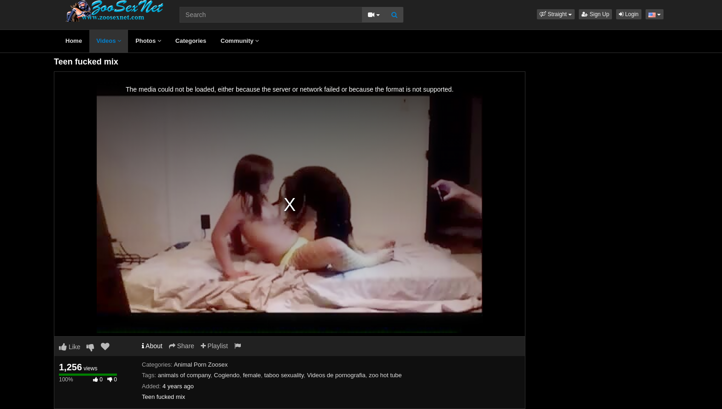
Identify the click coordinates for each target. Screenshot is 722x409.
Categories (190, 40)
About (152, 346)
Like (70, 347)
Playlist (214, 346)
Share (181, 346)
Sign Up (595, 14)
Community (240, 40)
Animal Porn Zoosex (200, 364)
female (252, 375)
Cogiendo (227, 375)
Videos (108, 40)
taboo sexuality (284, 375)
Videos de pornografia (336, 375)
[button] (556, 14)
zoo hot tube (385, 375)
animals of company (184, 375)
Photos (148, 40)
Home (73, 40)
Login (629, 14)
